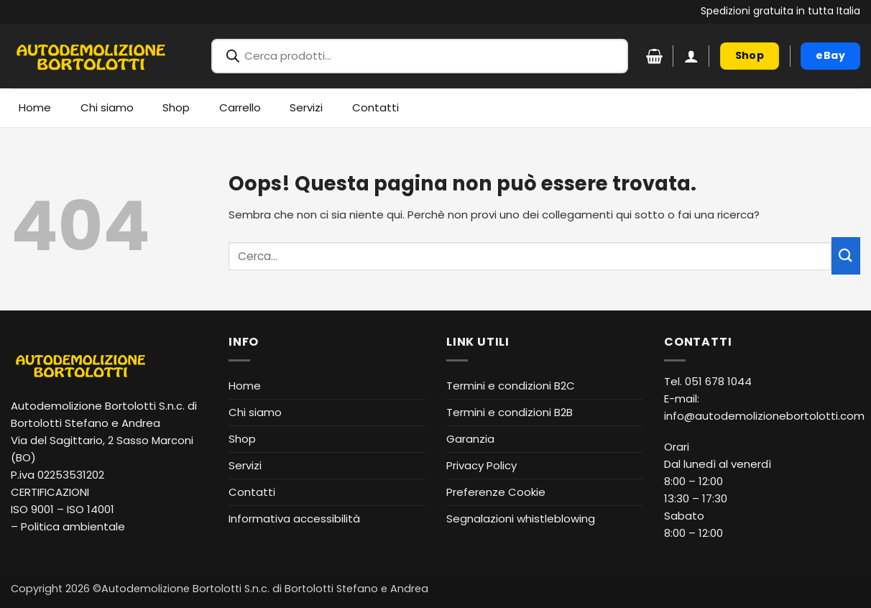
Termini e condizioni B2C (510, 385)
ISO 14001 (90, 509)
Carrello (240, 107)
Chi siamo (107, 107)
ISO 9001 (32, 509)
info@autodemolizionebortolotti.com (764, 415)
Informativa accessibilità (294, 518)
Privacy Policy (481, 465)
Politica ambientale (73, 526)
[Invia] (845, 255)
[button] (691, 56)
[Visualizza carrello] (654, 56)
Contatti (375, 107)
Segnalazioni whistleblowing (520, 518)
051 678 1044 (718, 381)
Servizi (306, 107)
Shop (176, 107)
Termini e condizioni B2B (509, 412)
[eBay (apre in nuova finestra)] (830, 56)
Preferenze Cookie (495, 491)
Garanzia (470, 438)
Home (35, 107)
